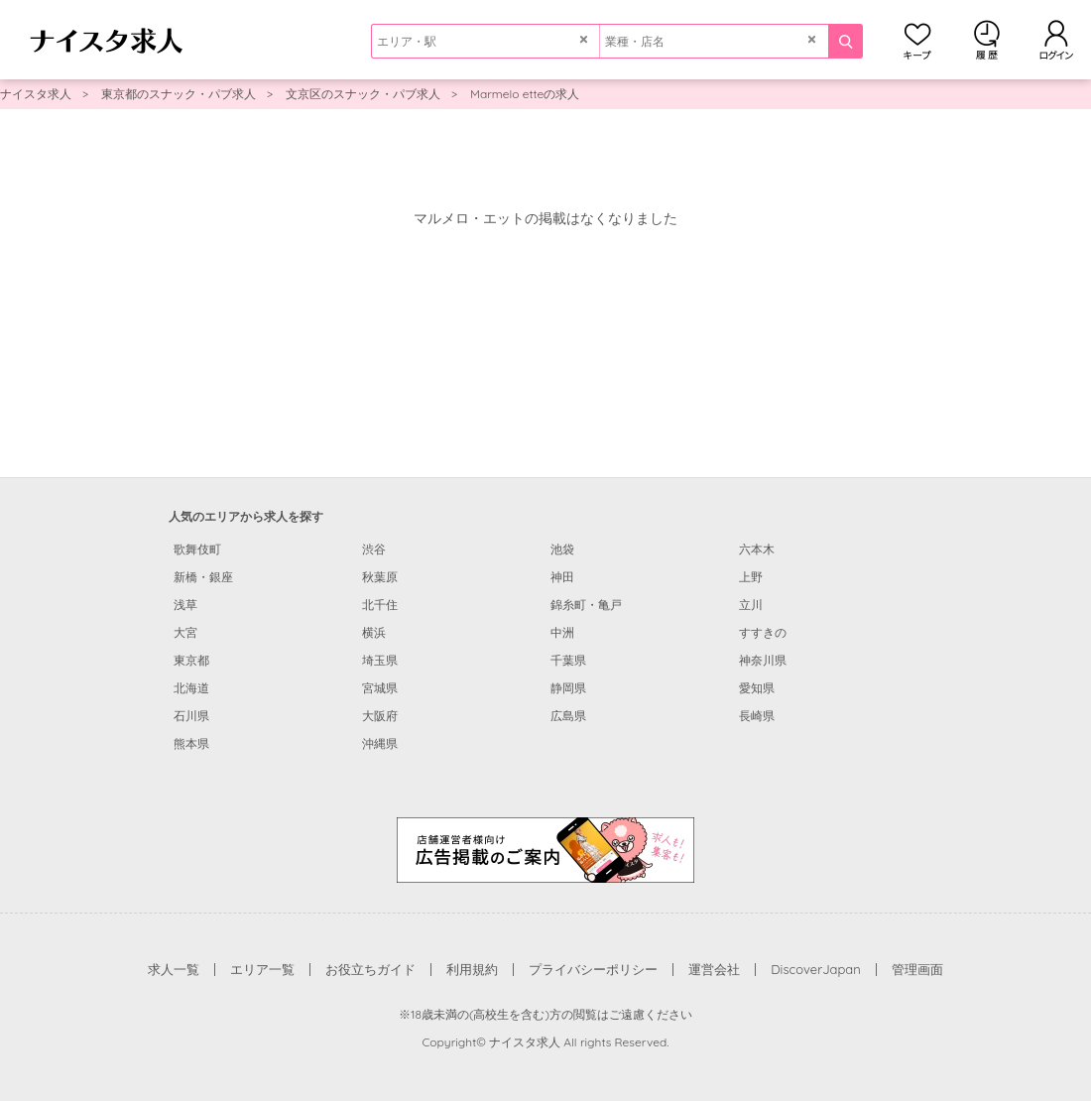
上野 (751, 576)
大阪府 (380, 715)
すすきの (763, 632)
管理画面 (917, 969)
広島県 (568, 715)
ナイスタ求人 (35, 93)
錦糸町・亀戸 (586, 604)
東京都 (191, 660)
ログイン (1056, 39)
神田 (562, 576)
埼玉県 (380, 660)
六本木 (757, 549)
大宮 (185, 632)
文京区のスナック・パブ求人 (363, 93)
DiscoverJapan (816, 969)
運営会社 (714, 969)
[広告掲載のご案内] (545, 849)
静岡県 (568, 687)
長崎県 (757, 715)
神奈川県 (763, 660)
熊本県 (191, 743)
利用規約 (472, 969)
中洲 (562, 632)
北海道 (191, 687)
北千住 (380, 604)
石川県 (191, 715)
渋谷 (374, 549)
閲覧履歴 (987, 39)
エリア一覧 (262, 969)
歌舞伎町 (197, 549)
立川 (751, 604)
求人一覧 (173, 969)
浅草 (185, 604)
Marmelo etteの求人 (524, 93)
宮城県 (380, 687)
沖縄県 (380, 743)
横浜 (374, 632)
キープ (917, 39)
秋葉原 (380, 576)
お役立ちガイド (370, 969)
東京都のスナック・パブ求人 (178, 93)
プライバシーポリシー (593, 969)
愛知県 (757, 687)
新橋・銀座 (203, 576)
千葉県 (568, 660)
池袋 (562, 549)
